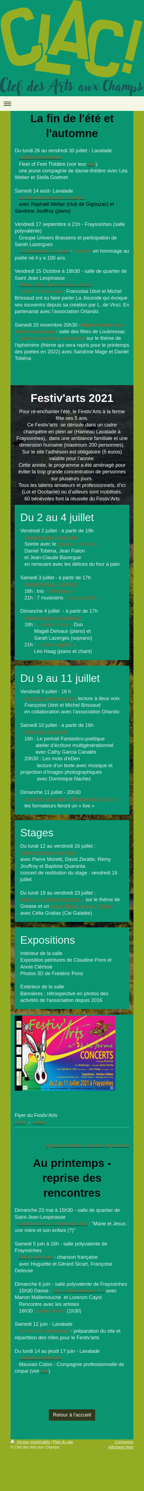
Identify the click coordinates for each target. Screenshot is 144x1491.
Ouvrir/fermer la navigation (72, 104)
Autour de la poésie (45, 732)
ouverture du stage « (48, 799)
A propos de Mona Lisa (49, 698)
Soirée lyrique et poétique (52, 618)
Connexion (124, 1442)
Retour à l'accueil (72, 1415)
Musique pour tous (92, 799)
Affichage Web (120, 1447)
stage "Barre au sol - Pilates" (82, 906)
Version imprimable (31, 1442)
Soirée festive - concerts (51, 584)
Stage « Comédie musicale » (52, 899)
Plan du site (63, 1442)
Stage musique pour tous (48, 852)
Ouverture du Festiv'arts (51, 537)
